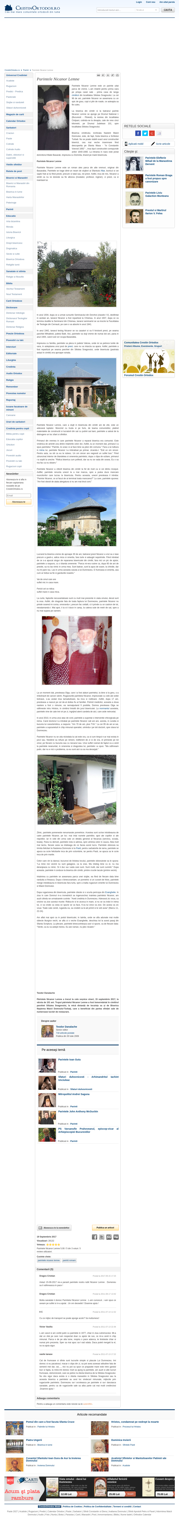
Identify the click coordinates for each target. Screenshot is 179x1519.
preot (70, 346)
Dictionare (11, 307)
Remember (12, 386)
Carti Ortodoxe (14, 301)
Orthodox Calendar (142, 1514)
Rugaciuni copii (14, 466)
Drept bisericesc (14, 243)
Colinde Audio (13, 149)
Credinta (11, 366)
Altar (103, 171)
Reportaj (11, 400)
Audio (41, 1514)
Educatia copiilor (14, 439)
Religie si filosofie (15, 276)
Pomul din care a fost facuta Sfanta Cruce (50, 1421)
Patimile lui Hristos (46, 1427)
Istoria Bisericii (13, 232)
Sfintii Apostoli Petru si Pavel (141, 1511)
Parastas (70, 1514)
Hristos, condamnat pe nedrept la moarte (135, 1421)
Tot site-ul (140, 10)
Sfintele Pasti (129, 1445)
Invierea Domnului (45, 1465)
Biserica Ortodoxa (15, 259)
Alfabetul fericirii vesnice (117, 1480)
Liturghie (11, 360)
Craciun (10, 133)
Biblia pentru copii (15, 434)
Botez (61, 1514)
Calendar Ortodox (16, 121)
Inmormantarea (105, 1514)
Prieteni (128, 346)
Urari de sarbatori (15, 421)
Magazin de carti (15, 114)
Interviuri (11, 346)
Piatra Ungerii (34, 1440)
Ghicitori (10, 444)
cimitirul (75, 95)
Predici (43, 1511)
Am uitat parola (167, 2)
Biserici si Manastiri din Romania (17, 185)
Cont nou (150, 2)
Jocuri (9, 450)
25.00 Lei (114, 1494)
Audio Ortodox (14, 373)
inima (41, 450)
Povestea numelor (16, 393)
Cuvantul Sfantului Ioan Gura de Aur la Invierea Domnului (53, 1459)
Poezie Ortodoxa (15, 333)
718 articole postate (65, 1033)
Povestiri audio (13, 455)
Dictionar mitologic (15, 313)
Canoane (11, 415)
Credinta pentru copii (17, 428)
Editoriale (11, 353)
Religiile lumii (13, 264)
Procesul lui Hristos (132, 1427)
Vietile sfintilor (14, 164)
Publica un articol (105, 1227)
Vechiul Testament (15, 288)
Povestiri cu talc (15, 340)
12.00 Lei (66, 1494)
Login (139, 2)
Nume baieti (126, 1514)
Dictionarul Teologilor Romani (16, 320)
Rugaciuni (11, 86)
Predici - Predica (14, 91)
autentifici (87, 1404)
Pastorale (11, 97)
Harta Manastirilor (15, 197)
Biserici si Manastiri (17, 178)
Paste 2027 (12, 1511)
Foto (47, 1514)
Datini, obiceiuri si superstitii (15, 156)
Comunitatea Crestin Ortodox (141, 342)
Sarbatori (11, 127)
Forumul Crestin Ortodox (138, 375)
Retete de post (14, 171)
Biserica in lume (14, 191)
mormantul (104, 708)
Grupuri (158, 346)
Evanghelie (110, 892)
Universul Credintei (16, 75)
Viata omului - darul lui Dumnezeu (72, 1480)
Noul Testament (14, 294)
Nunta (54, 1514)
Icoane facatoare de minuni (16, 408)
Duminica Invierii (121, 1440)
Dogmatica (11, 248)
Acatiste (10, 80)
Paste (9, 138)
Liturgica (10, 237)
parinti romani (69, 1260)
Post (94, 1514)
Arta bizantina (13, 221)
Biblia (9, 283)
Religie (10, 380)
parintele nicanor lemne (49, 1260)
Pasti (78, 848)
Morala (9, 226)
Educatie (11, 216)
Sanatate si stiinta (16, 271)
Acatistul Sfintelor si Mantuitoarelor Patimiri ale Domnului (138, 1459)
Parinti (25, 70)
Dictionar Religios (15, 327)
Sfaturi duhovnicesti (81, 1089)
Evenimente (147, 346)
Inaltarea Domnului (117, 1511)
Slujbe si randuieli (15, 102)
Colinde (10, 144)
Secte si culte (13, 254)
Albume (136, 346)
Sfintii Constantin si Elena (95, 1511)
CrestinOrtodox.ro (12, 70)
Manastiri (86, 1514)
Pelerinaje (11, 202)
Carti (78, 1514)
